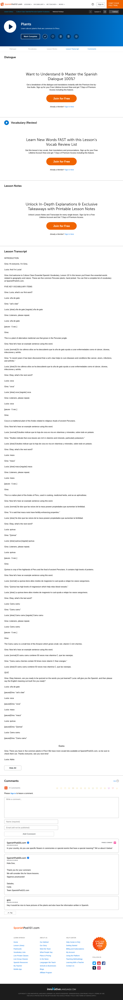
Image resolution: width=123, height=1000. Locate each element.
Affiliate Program (46, 973)
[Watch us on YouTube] (99, 963)
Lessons (27, 4)
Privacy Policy (88, 993)
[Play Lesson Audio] (10, 26)
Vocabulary (39, 4)
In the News (44, 959)
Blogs (42, 969)
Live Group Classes (21, 959)
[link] (105, 11)
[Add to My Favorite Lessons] (52, 36)
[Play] (6, 122)
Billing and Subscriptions (75, 949)
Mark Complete (30, 36)
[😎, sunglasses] (73, 788)
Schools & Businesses (48, 966)
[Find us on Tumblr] (94, 968)
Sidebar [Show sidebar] (115, 12)
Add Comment (16, 834)
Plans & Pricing (45, 956)
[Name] (31, 822)
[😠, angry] (77, 788)
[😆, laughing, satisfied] (81, 788)
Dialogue (13, 49)
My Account (70, 952)
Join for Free (61, 98)
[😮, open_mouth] (105, 788)
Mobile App (18, 969)
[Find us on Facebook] (103, 963)
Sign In (100, 4)
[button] (92, 4)
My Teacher (51, 4)
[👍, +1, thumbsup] (117, 788)
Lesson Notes (52, 49)
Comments (92, 49)
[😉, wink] (89, 788)
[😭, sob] (93, 788)
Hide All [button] (12, 768)
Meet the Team (45, 949)
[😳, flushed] (61, 788)
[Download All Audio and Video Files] (76, 36)
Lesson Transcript (72, 49)
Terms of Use (100, 993)
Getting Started (71, 945)
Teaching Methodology (74, 959)
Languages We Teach (48, 962)
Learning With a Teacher (75, 962)
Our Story (43, 945)
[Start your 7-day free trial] (99, 944)
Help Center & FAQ (73, 942)
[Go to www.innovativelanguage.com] (61, 988)
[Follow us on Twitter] (94, 963)
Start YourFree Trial (115, 4)
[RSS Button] (6, 788)
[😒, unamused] (69, 788)
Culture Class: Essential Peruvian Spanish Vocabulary (33, 11)
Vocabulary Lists (19, 952)
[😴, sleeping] (101, 788)
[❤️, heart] (113, 788)
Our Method (44, 942)
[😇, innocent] (97, 788)
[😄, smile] (57, 788)
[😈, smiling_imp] (109, 788)
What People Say (46, 952)
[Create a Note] (60, 36)
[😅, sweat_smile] (85, 788)
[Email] (31, 827)
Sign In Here (69, 107)
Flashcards (18, 949)
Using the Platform (73, 956)
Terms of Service (85, 995)
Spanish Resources (21, 962)
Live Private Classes (21, 956)
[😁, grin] (65, 788)
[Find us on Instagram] (99, 968)
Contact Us (70, 966)
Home (16, 942)
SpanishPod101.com (76, 993)
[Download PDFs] (68, 36)
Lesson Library (8, 11)
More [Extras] (61, 4)
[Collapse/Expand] (61, 781)
